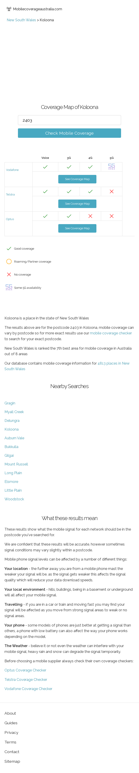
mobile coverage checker (111, 333)
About (10, 713)
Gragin (9, 403)
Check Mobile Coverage (69, 133)
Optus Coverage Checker (25, 670)
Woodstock (14, 499)
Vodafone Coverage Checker (28, 689)
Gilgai (9, 455)
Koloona (11, 429)
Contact (11, 751)
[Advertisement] (69, 55)
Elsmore (11, 482)
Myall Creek (14, 412)
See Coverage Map (77, 179)
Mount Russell (16, 464)
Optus (10, 219)
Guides (10, 722)
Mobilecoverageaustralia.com (34, 9)
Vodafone (12, 170)
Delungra (12, 420)
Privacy (11, 732)
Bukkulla (11, 447)
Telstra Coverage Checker (25, 679)
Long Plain (13, 473)
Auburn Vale (14, 438)
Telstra (10, 194)
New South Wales (21, 20)
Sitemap (12, 761)
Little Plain (13, 490)
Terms (10, 742)
